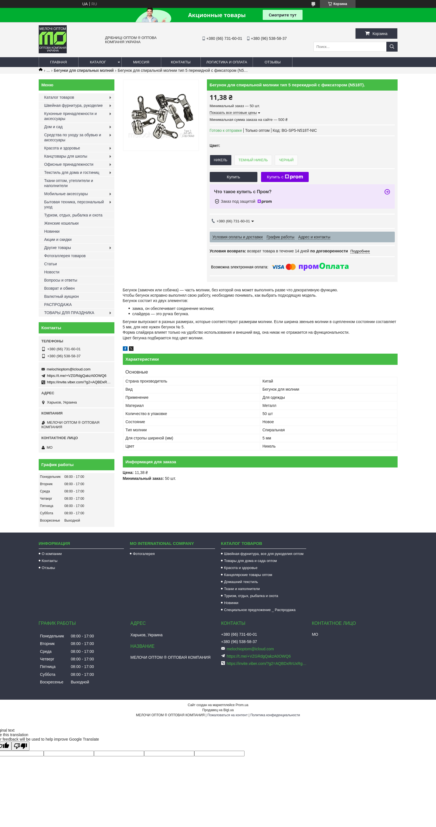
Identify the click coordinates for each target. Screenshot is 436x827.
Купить (233, 176)
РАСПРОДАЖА (58, 304)
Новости (51, 272)
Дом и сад (53, 127)
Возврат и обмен (59, 288)
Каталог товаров (59, 97)
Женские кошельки (61, 223)
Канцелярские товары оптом (248, 575)
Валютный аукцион (61, 296)
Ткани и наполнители (242, 589)
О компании (52, 554)
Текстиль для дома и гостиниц (72, 172)
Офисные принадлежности (69, 164)
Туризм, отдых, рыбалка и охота (73, 215)
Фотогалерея (144, 554)
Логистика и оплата (226, 62)
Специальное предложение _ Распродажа (260, 610)
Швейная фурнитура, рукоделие (73, 105)
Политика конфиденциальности (275, 715)
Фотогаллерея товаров (65, 256)
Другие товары (57, 247)
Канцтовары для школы (65, 156)
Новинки (52, 231)
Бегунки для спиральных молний (84, 70)
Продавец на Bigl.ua (218, 710)
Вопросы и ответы (60, 280)
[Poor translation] (20, 746)
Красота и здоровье (62, 148)
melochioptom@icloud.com (69, 369)
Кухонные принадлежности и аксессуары (70, 116)
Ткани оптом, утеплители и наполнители (68, 183)
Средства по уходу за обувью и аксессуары (72, 137)
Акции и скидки (58, 239)
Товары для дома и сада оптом (250, 561)
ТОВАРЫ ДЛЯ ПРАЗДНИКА (69, 312)
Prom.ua (242, 705)
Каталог (98, 62)
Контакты (180, 62)
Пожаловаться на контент (227, 715)
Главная (58, 62)
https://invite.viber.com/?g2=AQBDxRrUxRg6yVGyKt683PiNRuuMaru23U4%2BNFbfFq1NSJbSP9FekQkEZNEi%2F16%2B (267, 663)
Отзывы (273, 62)
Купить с (285, 176)
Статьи (50, 264)
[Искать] (392, 47)
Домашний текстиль (241, 582)
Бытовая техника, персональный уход (74, 204)
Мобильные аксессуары (66, 194)
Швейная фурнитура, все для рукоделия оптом (263, 554)
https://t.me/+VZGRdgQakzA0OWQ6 (77, 376)
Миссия (141, 62)
